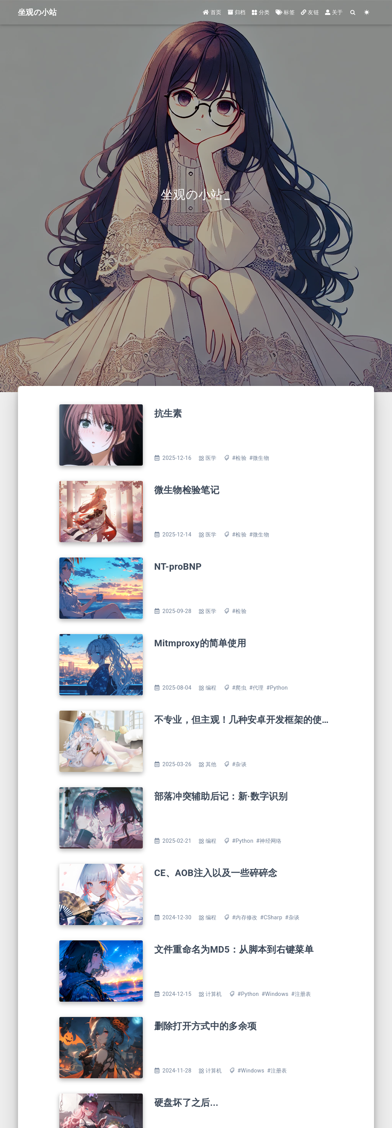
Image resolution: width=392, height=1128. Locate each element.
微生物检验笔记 (186, 490)
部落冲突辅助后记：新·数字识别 (220, 796)
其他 (211, 764)
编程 (211, 688)
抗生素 (168, 413)
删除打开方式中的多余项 (205, 1026)
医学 (211, 458)
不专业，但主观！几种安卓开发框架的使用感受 (252, 719)
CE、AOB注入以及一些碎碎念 (216, 873)
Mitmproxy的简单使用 (200, 643)
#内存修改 (244, 917)
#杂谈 (239, 764)
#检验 (239, 458)
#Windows (274, 994)
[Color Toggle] (367, 12)
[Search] (353, 12)
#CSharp (271, 917)
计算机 (214, 994)
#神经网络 (268, 841)
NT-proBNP (178, 566)
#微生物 (259, 458)
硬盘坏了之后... (186, 1102)
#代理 (256, 688)
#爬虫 (239, 688)
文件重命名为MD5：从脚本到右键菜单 (234, 949)
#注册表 (301, 994)
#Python (277, 688)
